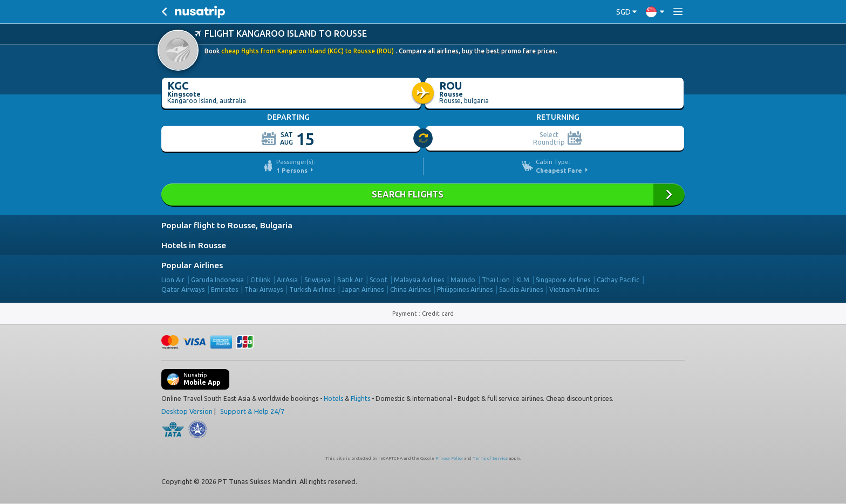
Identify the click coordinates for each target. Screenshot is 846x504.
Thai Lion (496, 279)
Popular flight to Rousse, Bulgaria (226, 225)
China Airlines (410, 289)
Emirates (224, 289)
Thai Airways (263, 289)
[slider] (423, 138)
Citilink (260, 279)
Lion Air (173, 279)
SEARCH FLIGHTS (423, 194)
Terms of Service (490, 458)
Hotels (333, 398)
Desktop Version (187, 411)
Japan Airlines (363, 289)
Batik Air (350, 279)
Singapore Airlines (563, 279)
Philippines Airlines (465, 289)
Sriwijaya (317, 279)
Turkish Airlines (312, 289)
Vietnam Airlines (574, 289)
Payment (405, 313)
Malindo (463, 279)
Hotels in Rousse (193, 245)
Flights (360, 398)
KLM (522, 279)
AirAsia (287, 279)
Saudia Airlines (521, 289)
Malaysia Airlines (419, 279)
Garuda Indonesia (217, 279)
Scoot (378, 279)
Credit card (438, 313)
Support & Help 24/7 (252, 411)
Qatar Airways (182, 289)
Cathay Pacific (618, 279)
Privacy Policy (449, 458)
